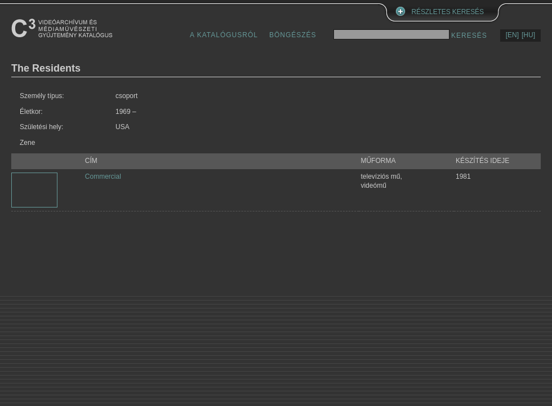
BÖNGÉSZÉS (293, 35)
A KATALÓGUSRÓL (224, 35)
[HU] (528, 35)
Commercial (103, 176)
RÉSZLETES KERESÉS (448, 12)
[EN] (512, 35)
